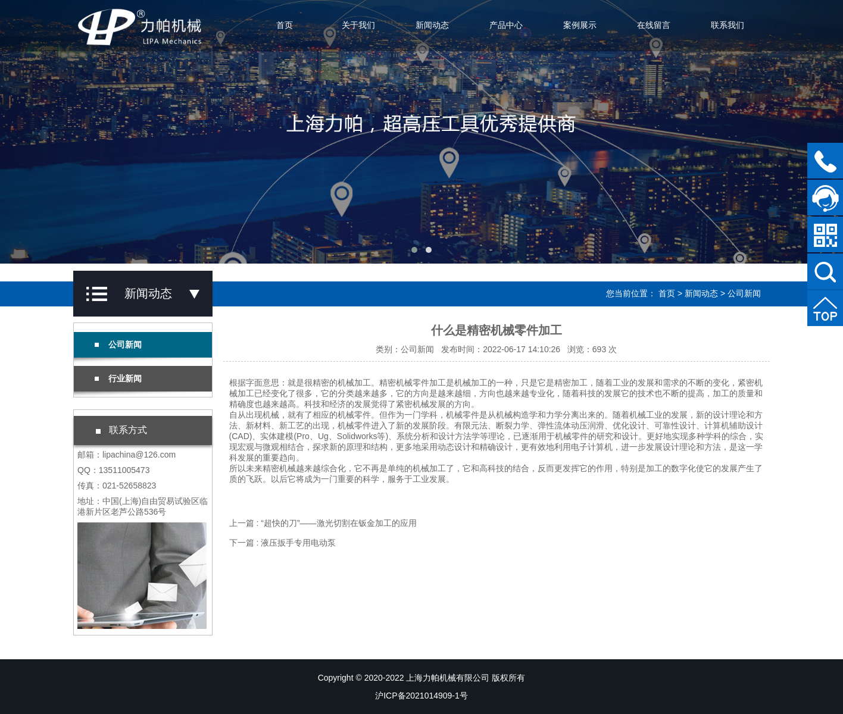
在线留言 (653, 25)
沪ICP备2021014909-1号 (421, 695)
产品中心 (506, 25)
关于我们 (358, 25)
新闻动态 (432, 25)
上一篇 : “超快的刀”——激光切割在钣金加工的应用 (323, 523)
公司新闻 (744, 293)
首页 (284, 25)
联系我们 (727, 25)
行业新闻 (118, 378)
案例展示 (580, 25)
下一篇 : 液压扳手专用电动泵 (282, 542)
